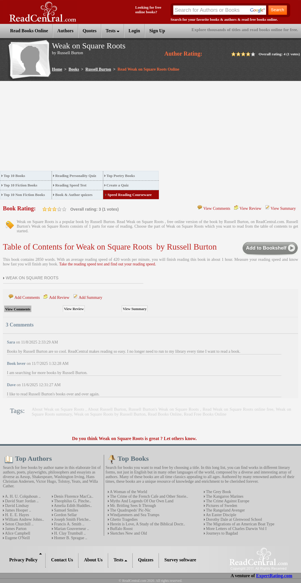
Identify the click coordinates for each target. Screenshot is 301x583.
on (44, 209)
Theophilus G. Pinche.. (72, 501)
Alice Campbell (17, 533)
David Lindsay (16, 505)
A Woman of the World (128, 492)
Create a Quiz (117, 185)
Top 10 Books (14, 175)
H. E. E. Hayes (16, 515)
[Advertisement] (92, 127)
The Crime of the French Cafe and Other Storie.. (148, 496)
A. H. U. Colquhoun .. (22, 496)
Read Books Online (165, 414)
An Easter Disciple (220, 515)
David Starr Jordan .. (21, 501)
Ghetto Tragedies (123, 519)
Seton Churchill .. (18, 524)
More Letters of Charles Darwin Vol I (236, 529)
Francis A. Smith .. (68, 524)
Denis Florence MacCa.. (73, 496)
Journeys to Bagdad (221, 533)
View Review (251, 208)
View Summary (283, 208)
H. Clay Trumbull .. (69, 533)
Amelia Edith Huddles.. (72, 505)
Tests (112, 30)
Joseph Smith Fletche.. (72, 519)
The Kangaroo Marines (224, 496)
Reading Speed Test (70, 185)
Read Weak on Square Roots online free (238, 409)
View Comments (216, 208)
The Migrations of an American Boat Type (239, 524)
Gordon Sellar (65, 515)
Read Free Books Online (205, 414)
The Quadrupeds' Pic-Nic (130, 510)
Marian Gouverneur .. (71, 529)
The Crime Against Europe (227, 501)
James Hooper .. (17, 510)
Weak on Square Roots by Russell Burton (110, 414)
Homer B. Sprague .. (70, 538)
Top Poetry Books (120, 175)
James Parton (15, 529)
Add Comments (27, 297)
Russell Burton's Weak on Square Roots (164, 409)
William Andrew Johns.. (24, 519)
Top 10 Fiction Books (20, 185)
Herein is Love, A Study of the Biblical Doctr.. (147, 524)
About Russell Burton (107, 409)
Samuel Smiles (65, 510)
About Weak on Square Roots (59, 409)
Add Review (59, 297)
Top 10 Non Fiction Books (24, 195)
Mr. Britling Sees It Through (132, 505)
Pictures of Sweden (221, 505)
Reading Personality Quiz (75, 175)
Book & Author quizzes (73, 195)
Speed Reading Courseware (130, 195)
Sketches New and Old (128, 533)
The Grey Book (218, 492)
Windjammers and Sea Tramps (134, 515)
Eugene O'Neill (17, 538)
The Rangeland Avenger (225, 510)
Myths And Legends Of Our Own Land (141, 501)
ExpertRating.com (274, 575)
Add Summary (90, 297)
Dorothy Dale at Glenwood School (233, 519)
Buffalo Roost (121, 529)
